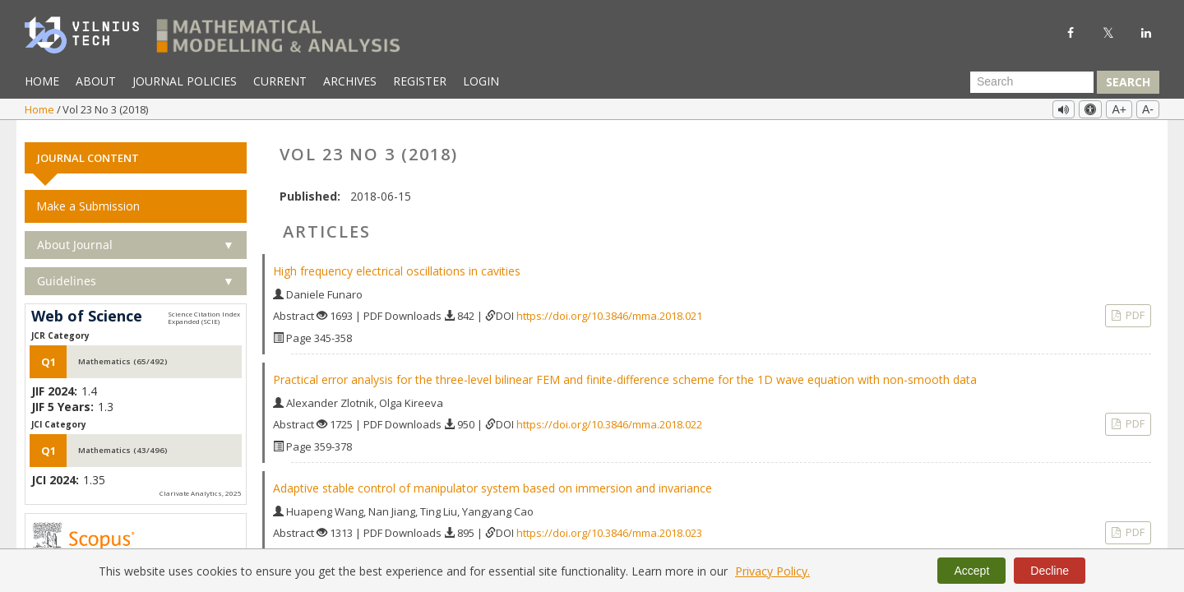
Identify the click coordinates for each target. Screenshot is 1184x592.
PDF (1134, 308)
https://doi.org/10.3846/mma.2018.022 (609, 417)
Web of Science (86, 310)
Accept (971, 570)
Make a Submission (88, 199)
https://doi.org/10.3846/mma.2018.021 (609, 309)
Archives (350, 81)
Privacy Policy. (772, 571)
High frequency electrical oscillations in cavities (396, 264)
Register (419, 81)
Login (481, 81)
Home (42, 81)
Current (280, 81)
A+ (1119, 109)
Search (1128, 82)
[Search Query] (1032, 82)
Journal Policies (184, 81)
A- (1148, 109)
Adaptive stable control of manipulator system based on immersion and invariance (492, 481)
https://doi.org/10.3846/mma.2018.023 (609, 526)
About (96, 81)
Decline (1049, 570)
